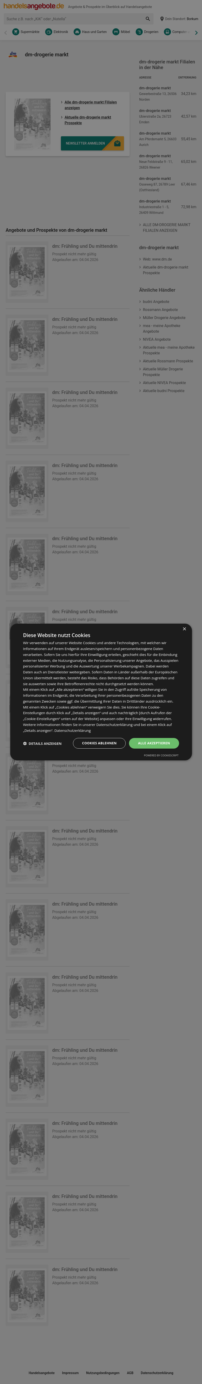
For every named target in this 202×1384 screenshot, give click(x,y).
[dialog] (101, 692)
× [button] (184, 629)
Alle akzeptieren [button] (154, 743)
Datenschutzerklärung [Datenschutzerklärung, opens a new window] (72, 730)
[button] (42, 743)
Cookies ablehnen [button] (99, 743)
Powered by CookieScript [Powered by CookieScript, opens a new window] (161, 755)
